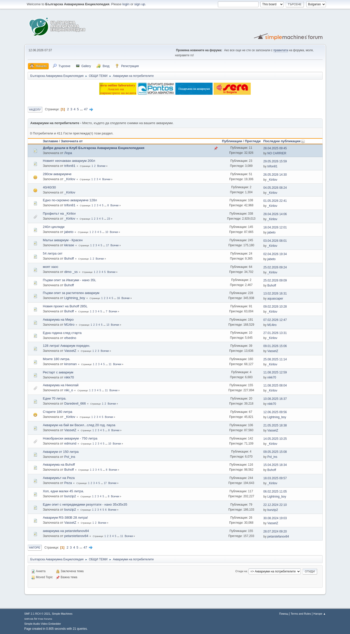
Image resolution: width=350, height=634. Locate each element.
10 (106, 232)
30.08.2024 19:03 (275, 518)
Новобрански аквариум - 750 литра (70, 438)
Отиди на (241, 571)
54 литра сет (53, 253)
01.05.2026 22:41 (275, 201)
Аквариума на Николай (61, 385)
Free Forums (45, 618)
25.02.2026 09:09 (275, 280)
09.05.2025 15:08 (275, 452)
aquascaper (275, 298)
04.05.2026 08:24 (275, 187)
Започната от (72, 141)
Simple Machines (62, 613)
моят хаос (51, 267)
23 (108, 218)
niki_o (68, 390)
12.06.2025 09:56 (275, 412)
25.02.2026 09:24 (275, 267)
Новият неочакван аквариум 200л (69, 161)
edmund (70, 443)
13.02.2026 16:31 (275, 293)
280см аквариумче (57, 174)
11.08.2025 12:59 (275, 372)
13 (108, 324)
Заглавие (50, 141)
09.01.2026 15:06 (275, 346)
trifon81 (69, 166)
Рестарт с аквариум (58, 372)
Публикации (232, 141)
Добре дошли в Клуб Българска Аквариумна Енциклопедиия (93, 148)
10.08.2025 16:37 (275, 399)
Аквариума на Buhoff (59, 464)
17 (107, 245)
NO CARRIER (276, 153)
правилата (280, 50)
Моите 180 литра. (56, 359)
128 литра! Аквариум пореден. (66, 346)
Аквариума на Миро (58, 319)
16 (118, 298)
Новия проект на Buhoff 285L (65, 306)
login (125, 4)
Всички (101, 166)
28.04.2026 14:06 (275, 214)
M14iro (69, 324)
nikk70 (69, 377)
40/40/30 (49, 187)
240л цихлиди (54, 227)
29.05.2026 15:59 (275, 161)
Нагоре (34, 547)
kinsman (70, 364)
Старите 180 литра (57, 412)
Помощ (283, 613)
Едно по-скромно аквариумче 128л (70, 200)
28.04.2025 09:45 (275, 148)
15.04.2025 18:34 (275, 465)
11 (110, 364)
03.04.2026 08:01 (275, 240)
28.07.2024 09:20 (275, 531)
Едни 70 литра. (55, 398)
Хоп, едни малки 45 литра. (63, 491)
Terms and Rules (301, 613)
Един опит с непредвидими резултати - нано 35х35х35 (85, 504)
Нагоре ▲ (319, 613)
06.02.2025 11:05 (275, 491)
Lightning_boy (74, 298)
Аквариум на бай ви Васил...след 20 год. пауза (79, 425)
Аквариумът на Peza (59, 478)
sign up (139, 4)
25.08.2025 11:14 (275, 359)
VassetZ (70, 351)
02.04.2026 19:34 (275, 254)
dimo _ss (71, 272)
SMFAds (29, 618)
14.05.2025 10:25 (275, 439)
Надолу (35, 109)
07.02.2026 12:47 (275, 320)
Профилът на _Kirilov (59, 213)
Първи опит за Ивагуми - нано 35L (69, 280)
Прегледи (253, 141)
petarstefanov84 (76, 536)
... (82, 109)
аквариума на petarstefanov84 (66, 531)
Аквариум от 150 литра (61, 452)
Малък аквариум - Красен (63, 240)
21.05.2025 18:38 (275, 425)
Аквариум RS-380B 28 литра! (65, 517)
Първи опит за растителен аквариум (71, 293)
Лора (68, 153)
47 (86, 109)
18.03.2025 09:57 (275, 478)
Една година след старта (62, 333)
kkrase (69, 245)
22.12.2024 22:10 (275, 505)
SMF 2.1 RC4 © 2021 (37, 613)
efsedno (70, 338)
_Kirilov (69, 179)
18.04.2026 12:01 (275, 227)
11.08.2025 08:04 (275, 385)
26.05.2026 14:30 (275, 174)
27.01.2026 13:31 (275, 333)
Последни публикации (284, 141)
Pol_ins (69, 457)
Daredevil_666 (75, 403)
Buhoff (69, 258)
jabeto (68, 232)
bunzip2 (70, 496)
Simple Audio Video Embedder (42, 623)
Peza (68, 483)
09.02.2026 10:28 (275, 306)
